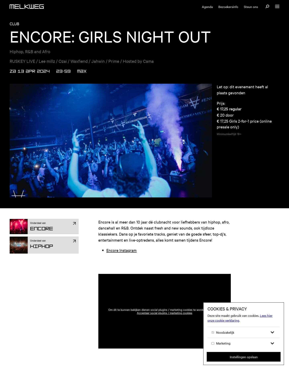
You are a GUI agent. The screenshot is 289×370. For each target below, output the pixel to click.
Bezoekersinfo (228, 6)
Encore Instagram (121, 250)
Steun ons (251, 6)
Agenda (207, 6)
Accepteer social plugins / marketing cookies (164, 312)
